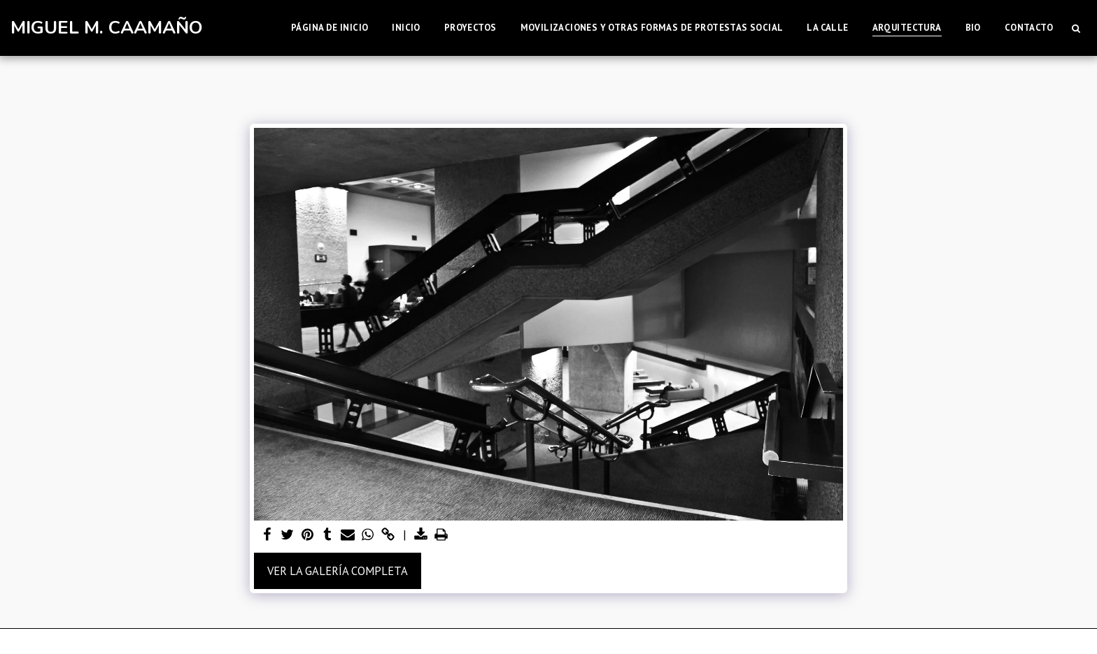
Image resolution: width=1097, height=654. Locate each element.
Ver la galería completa (337, 571)
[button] (1076, 28)
